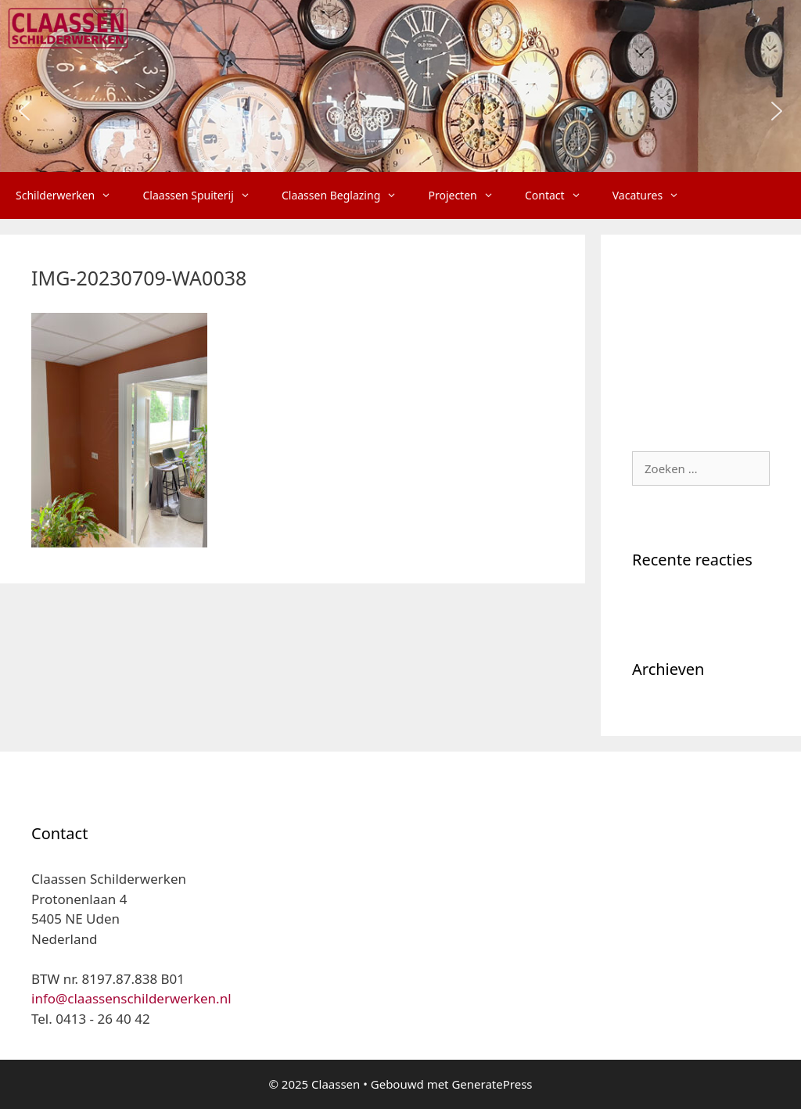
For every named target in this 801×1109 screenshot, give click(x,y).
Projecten (468, 195)
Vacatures (653, 195)
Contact (561, 195)
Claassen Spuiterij (203, 195)
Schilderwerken (71, 195)
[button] (24, 111)
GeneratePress (491, 1084)
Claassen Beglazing (347, 195)
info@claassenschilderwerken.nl (131, 998)
